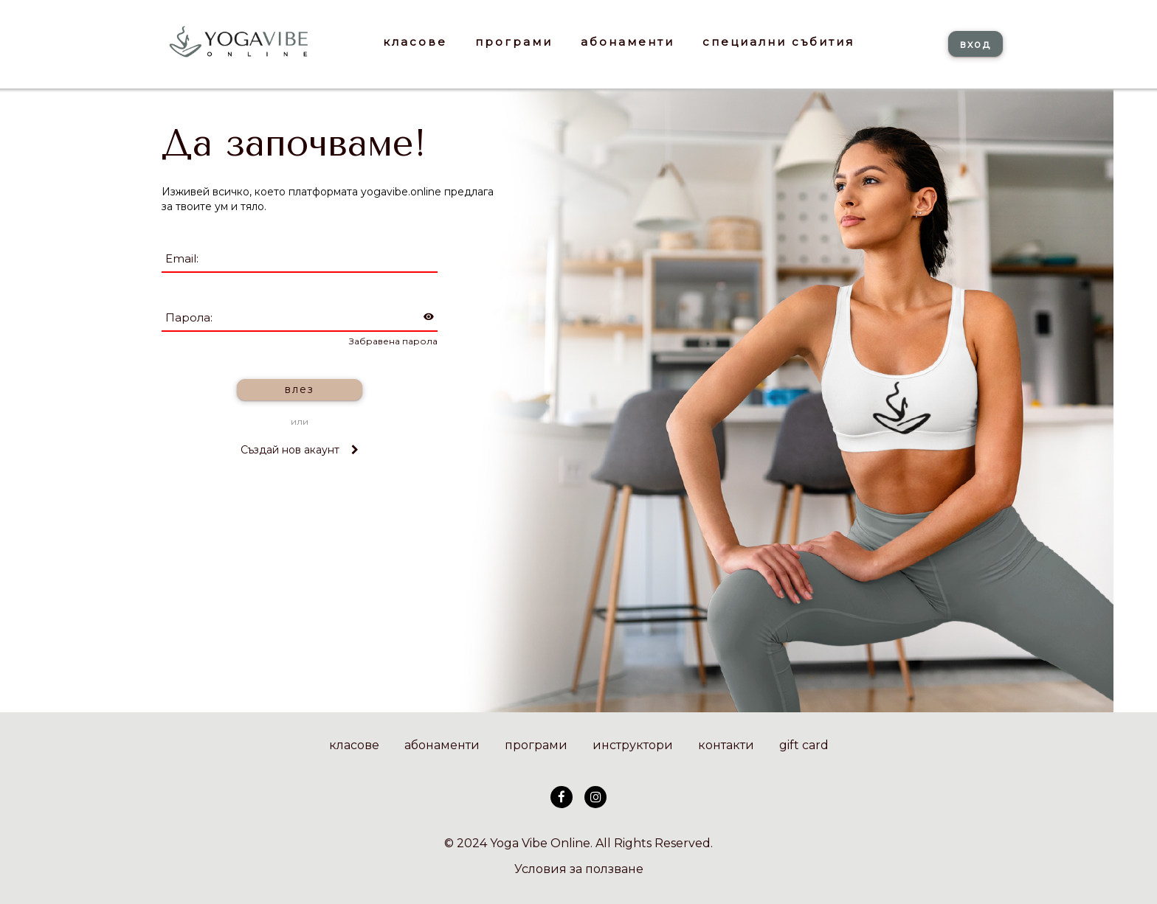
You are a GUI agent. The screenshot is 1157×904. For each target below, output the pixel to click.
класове (354, 745)
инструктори (633, 745)
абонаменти (442, 745)
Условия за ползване (578, 869)
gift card (804, 745)
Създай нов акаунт (300, 449)
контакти (726, 745)
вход (975, 44)
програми (536, 745)
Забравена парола (393, 341)
